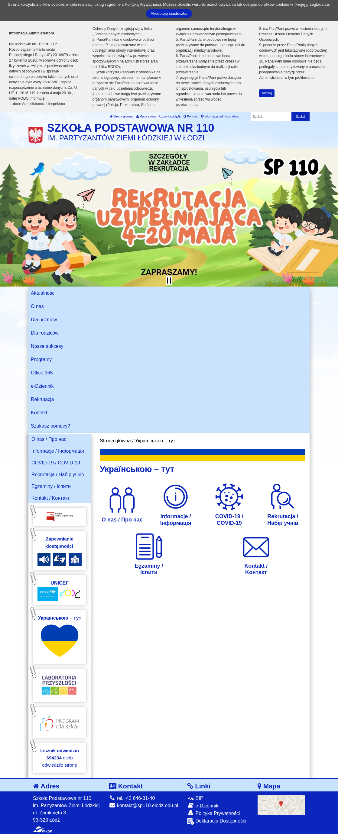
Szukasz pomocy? (50, 425)
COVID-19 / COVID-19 (55, 462)
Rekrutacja (42, 399)
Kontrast (191, 116)
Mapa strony (146, 116)
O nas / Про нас (49, 439)
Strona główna (121, 116)
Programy (41, 359)
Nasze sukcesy (47, 346)
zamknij (267, 93)
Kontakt (39, 412)
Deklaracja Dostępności (216, 821)
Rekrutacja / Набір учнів (57, 474)
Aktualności (43, 293)
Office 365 (42, 372)
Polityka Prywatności (213, 813)
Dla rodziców (45, 332)
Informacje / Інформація (57, 451)
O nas (37, 306)
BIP (195, 798)
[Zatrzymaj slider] (169, 280)
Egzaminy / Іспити (51, 486)
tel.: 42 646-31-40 (132, 798)
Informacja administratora (220, 116)
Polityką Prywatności (143, 4)
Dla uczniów (44, 319)
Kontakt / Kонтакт (50, 498)
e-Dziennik (42, 386)
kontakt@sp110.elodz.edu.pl (143, 805)
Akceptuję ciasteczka (169, 13)
